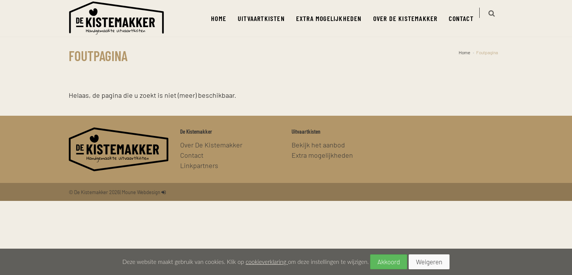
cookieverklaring (267, 261)
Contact (465, 18)
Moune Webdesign (141, 192)
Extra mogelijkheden (333, 18)
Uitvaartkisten (265, 18)
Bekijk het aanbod (318, 144)
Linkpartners (199, 165)
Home (223, 18)
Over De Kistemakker (409, 18)
